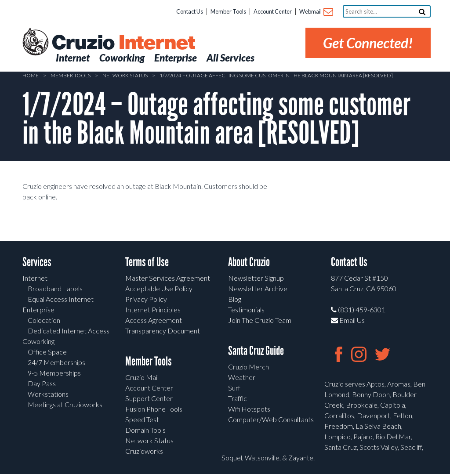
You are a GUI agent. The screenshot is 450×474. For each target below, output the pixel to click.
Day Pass (42, 383)
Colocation (44, 320)
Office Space (47, 351)
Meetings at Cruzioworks (65, 404)
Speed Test (142, 419)
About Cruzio (249, 262)
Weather (241, 377)
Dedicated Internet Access (68, 330)
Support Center (149, 398)
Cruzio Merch (248, 366)
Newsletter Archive (257, 288)
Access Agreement (153, 320)
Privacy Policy (146, 299)
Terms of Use (147, 262)
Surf (234, 388)
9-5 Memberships (54, 373)
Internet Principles (153, 309)
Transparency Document (162, 330)
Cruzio (123, 43)
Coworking (38, 341)
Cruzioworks (144, 451)
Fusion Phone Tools (153, 409)
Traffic (237, 398)
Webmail (315, 12)
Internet (34, 278)
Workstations (48, 394)
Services (36, 262)
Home (30, 75)
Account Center (273, 11)
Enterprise (38, 309)
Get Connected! (368, 42)
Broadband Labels (55, 288)
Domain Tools (145, 430)
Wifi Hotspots (249, 409)
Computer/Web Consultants (271, 419)
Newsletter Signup (256, 278)
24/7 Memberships (56, 362)
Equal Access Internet (61, 299)
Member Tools (228, 11)
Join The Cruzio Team (259, 320)
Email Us (348, 320)
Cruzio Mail (142, 377)
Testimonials (246, 309)
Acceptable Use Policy (158, 288)
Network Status (125, 75)
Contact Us (189, 11)
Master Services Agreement (167, 278)
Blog (234, 299)
